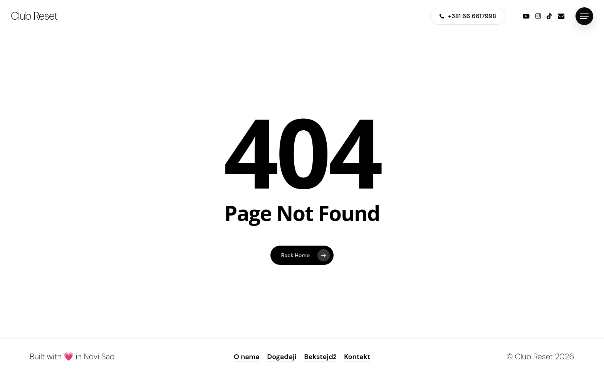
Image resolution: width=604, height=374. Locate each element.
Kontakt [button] (357, 356)
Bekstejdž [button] (320, 356)
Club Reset (34, 16)
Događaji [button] (282, 356)
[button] (584, 16)
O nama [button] (247, 356)
